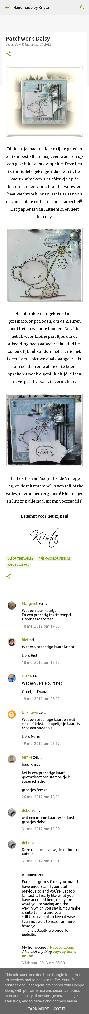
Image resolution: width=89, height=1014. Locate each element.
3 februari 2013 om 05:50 (43, 963)
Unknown (30, 712)
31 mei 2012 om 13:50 (41, 829)
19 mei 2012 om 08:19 (41, 743)
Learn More (37, 1009)
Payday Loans (62, 947)
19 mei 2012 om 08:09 (41, 699)
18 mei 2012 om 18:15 (41, 662)
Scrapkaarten (18, 565)
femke (27, 757)
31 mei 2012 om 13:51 (41, 861)
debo (26, 810)
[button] (8, 54)
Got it (59, 1009)
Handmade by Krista (31, 7)
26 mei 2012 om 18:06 (41, 797)
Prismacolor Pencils (54, 558)
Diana (27, 676)
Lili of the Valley (20, 558)
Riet (25, 640)
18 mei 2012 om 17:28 (41, 626)
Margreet (29, 603)
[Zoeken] (82, 7)
